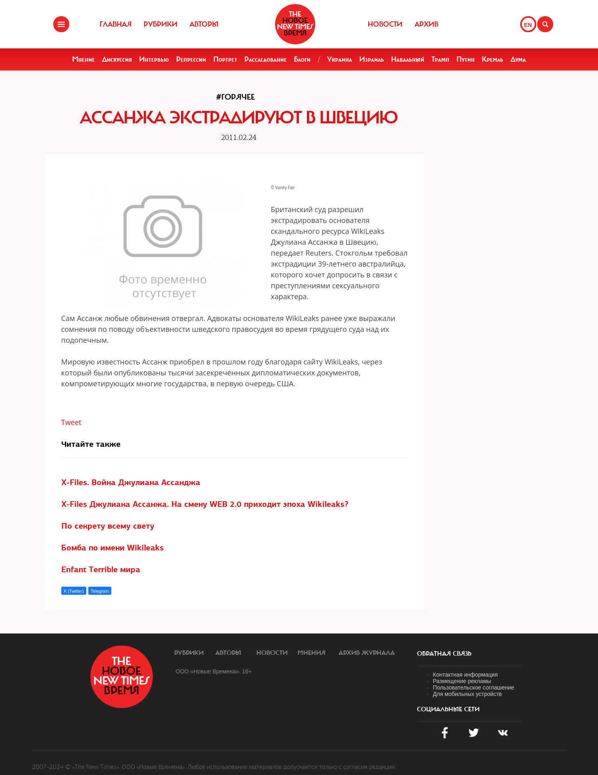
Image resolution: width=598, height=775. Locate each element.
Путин (465, 59)
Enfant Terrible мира (100, 569)
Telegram (100, 591)
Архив (426, 24)
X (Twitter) (74, 591)
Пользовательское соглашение (474, 687)
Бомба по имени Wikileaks (112, 547)
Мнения (311, 653)
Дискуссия (117, 59)
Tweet (71, 422)
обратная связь (444, 654)
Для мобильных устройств (467, 694)
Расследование (265, 59)
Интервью (154, 59)
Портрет (225, 59)
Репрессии (191, 59)
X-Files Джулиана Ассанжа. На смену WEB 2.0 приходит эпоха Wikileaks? (204, 504)
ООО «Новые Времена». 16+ (214, 671)
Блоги (302, 59)
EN (528, 25)
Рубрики (160, 24)
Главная (115, 24)
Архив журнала (367, 653)
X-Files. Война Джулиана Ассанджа (130, 482)
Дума (518, 59)
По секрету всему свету (107, 526)
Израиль (371, 59)
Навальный (407, 59)
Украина (339, 59)
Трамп (440, 59)
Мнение (83, 59)
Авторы (204, 24)
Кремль (492, 59)
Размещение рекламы (462, 681)
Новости (385, 24)
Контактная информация (465, 674)
